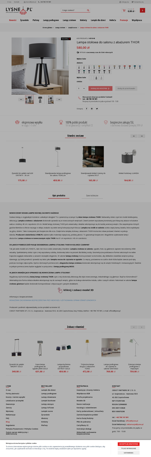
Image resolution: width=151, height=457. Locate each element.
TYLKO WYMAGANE (128, 448)
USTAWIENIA (128, 453)
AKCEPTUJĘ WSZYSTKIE (128, 444)
